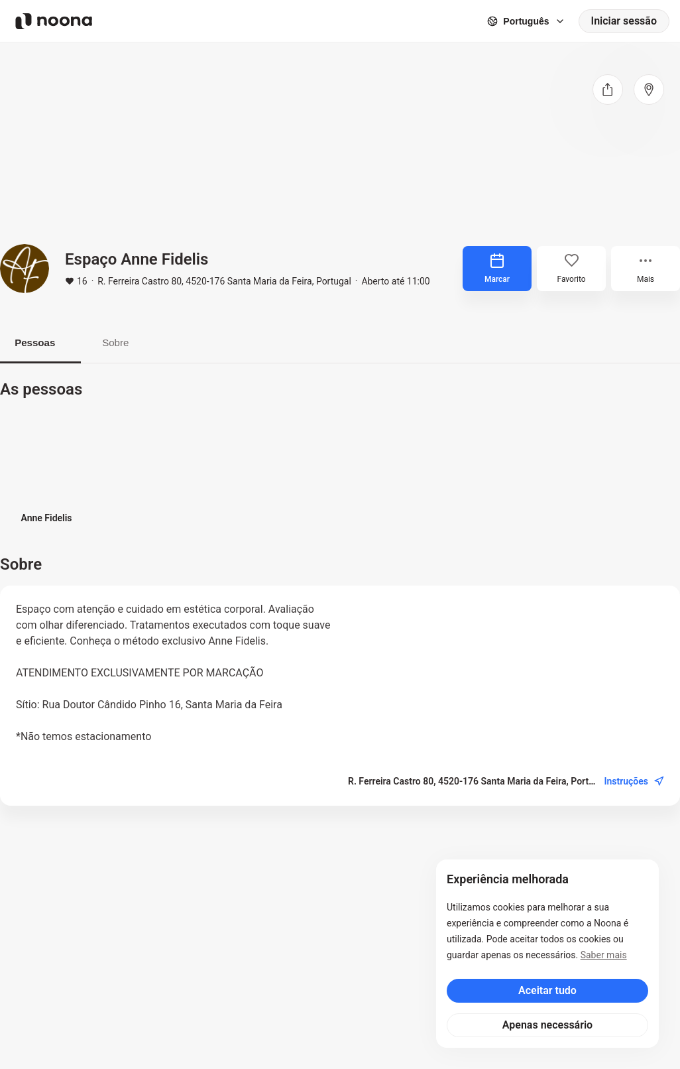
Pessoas (40, 343)
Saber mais (604, 955)
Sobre (132, 343)
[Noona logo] (54, 21)
